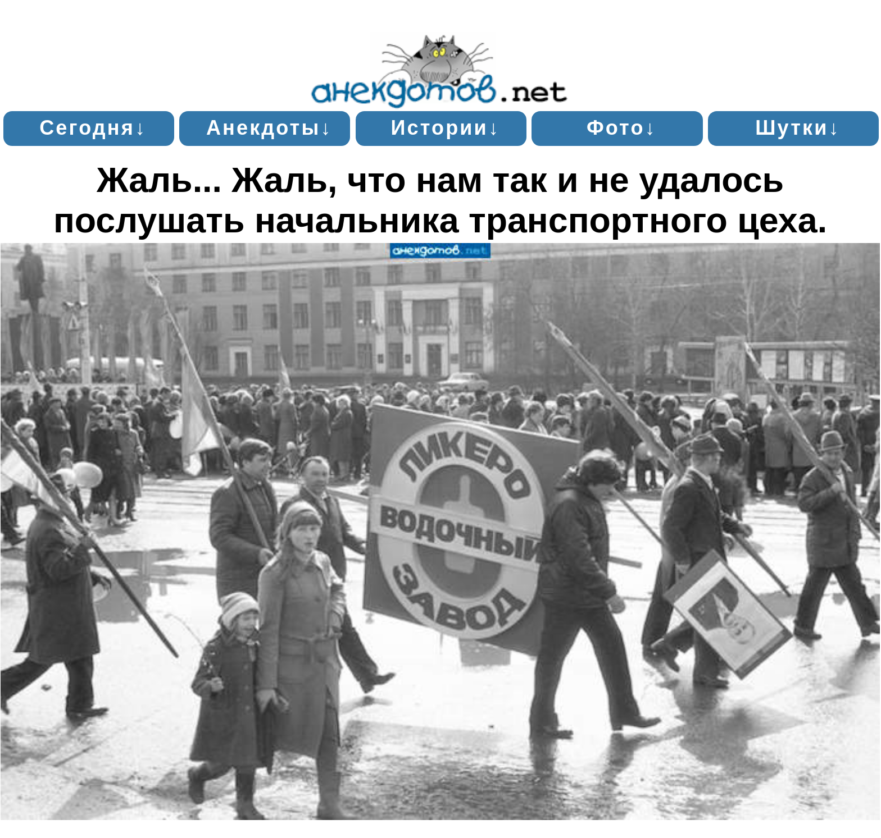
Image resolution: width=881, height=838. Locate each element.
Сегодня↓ (93, 127)
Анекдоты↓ (269, 127)
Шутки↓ (797, 127)
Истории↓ (445, 127)
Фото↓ (622, 127)
